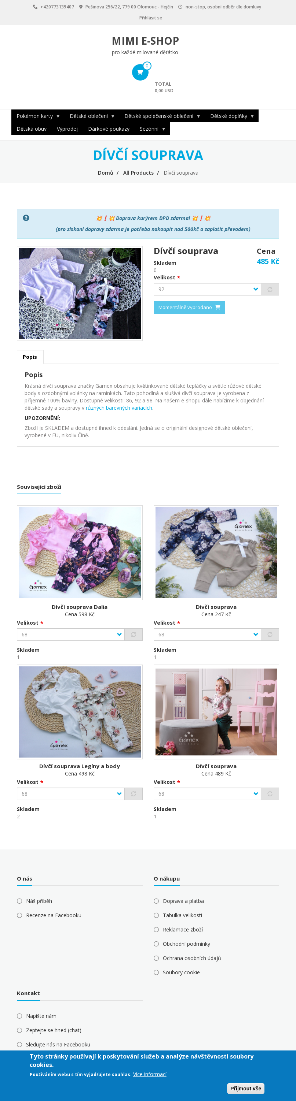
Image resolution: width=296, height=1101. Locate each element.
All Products (138, 172)
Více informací (150, 1074)
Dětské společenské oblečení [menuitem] (160, 117)
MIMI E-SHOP (145, 41)
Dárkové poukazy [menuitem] (108, 128)
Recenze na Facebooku (53, 915)
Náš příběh (39, 900)
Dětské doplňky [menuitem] (230, 117)
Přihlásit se (150, 18)
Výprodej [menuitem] (67, 128)
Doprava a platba (183, 900)
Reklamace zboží (183, 929)
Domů (105, 172)
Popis (30, 356)
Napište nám (41, 1015)
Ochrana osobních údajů (192, 958)
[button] (79, 292)
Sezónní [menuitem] (150, 130)
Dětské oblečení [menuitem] (90, 117)
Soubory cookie (181, 972)
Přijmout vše (245, 1088)
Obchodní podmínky (186, 943)
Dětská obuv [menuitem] (32, 128)
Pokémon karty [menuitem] (36, 117)
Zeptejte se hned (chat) (53, 1030)
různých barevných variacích (119, 407)
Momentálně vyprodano (185, 307)
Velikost (164, 277)
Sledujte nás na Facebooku (58, 1044)
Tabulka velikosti (182, 915)
